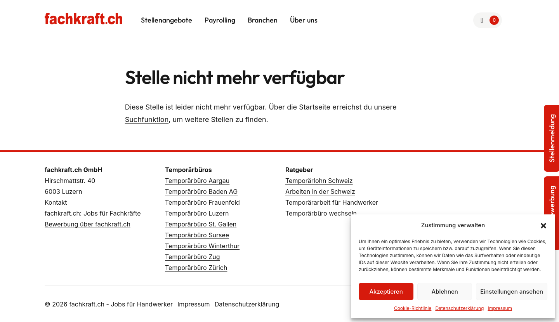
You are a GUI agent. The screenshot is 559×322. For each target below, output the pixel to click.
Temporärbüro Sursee (197, 235)
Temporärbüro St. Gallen (200, 224)
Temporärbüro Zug (192, 257)
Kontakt (56, 202)
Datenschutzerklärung (459, 308)
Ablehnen (445, 291)
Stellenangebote (166, 20)
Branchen (263, 20)
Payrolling (220, 20)
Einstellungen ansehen (511, 291)
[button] (543, 225)
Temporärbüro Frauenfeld (202, 202)
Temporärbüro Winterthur (202, 246)
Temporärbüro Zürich (196, 268)
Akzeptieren (386, 291)
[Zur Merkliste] (487, 20)
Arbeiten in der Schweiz (320, 191)
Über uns (304, 20)
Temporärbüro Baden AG (201, 191)
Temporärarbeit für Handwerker (331, 202)
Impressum (500, 308)
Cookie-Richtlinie (412, 308)
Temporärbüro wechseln (321, 213)
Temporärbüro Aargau (197, 180)
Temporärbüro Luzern (197, 213)
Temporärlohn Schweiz (319, 180)
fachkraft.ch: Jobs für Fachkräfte (93, 213)
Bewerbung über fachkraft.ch (87, 224)
